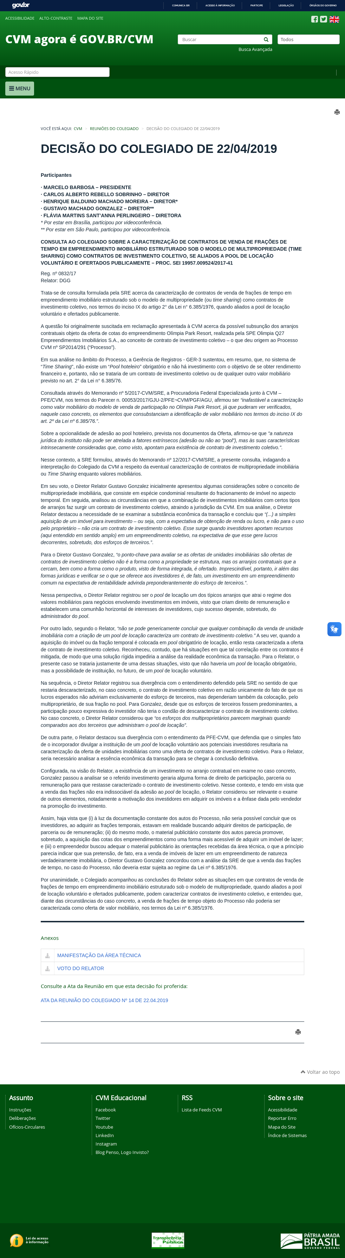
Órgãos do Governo (323, 5)
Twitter (103, 1118)
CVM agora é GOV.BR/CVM (79, 39)
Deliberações (22, 1118)
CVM (78, 128)
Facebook (106, 1110)
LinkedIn (105, 1135)
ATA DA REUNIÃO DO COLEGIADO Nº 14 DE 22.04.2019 (104, 1000)
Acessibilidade (19, 18)
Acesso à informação (220, 5)
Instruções (20, 1110)
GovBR (21, 5)
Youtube (104, 1127)
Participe (256, 5)
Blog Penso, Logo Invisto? (122, 1152)
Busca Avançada (255, 49)
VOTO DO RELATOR (80, 968)
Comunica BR (181, 5)
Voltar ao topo (320, 1072)
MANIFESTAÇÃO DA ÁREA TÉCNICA (99, 955)
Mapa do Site (281, 1127)
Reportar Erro (282, 1118)
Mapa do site (90, 18)
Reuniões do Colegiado (114, 128)
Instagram (106, 1144)
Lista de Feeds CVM (202, 1110)
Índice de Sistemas (287, 1135)
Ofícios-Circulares (27, 1127)
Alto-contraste (55, 18)
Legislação (286, 5)
